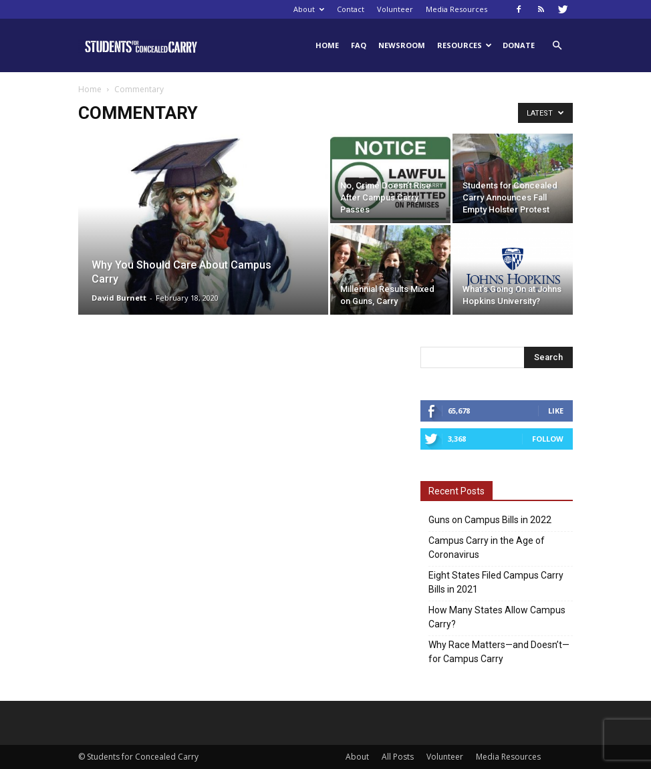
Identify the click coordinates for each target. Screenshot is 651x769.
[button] (557, 45)
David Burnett (119, 298)
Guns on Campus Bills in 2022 (489, 519)
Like (555, 411)
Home (327, 45)
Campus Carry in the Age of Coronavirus (486, 547)
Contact (350, 9)
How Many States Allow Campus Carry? (496, 617)
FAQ (358, 45)
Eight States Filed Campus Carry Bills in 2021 (495, 582)
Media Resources (456, 9)
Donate (519, 45)
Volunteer (395, 9)
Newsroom (401, 45)
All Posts (398, 756)
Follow (547, 439)
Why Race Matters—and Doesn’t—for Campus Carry (498, 651)
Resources (464, 45)
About (308, 9)
